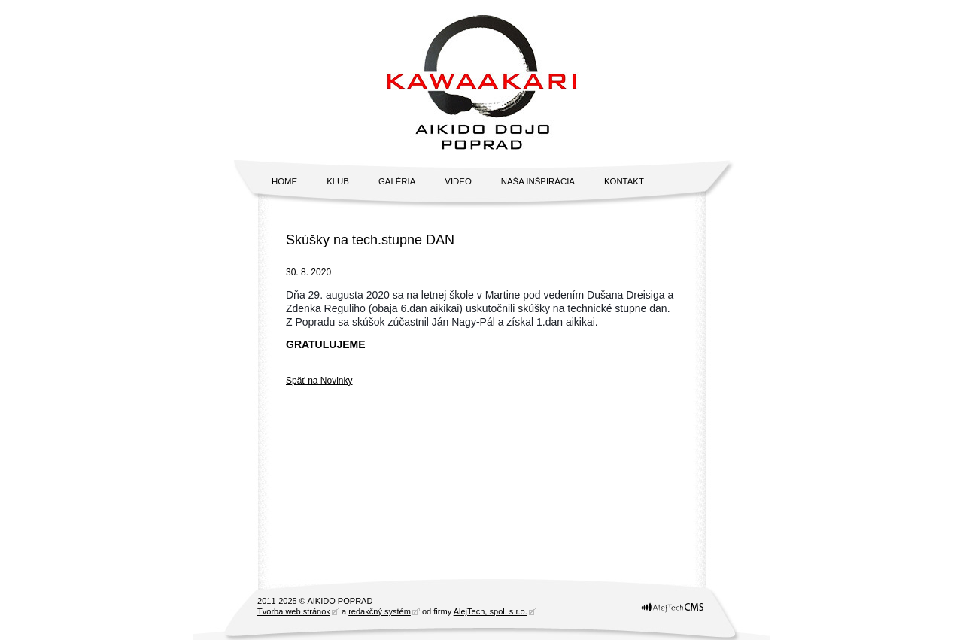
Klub (338, 181)
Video (458, 181)
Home (284, 181)
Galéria (396, 181)
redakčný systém (379, 611)
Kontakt (624, 181)
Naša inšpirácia (538, 181)
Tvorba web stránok (293, 611)
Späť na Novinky (319, 380)
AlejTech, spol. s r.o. (490, 611)
